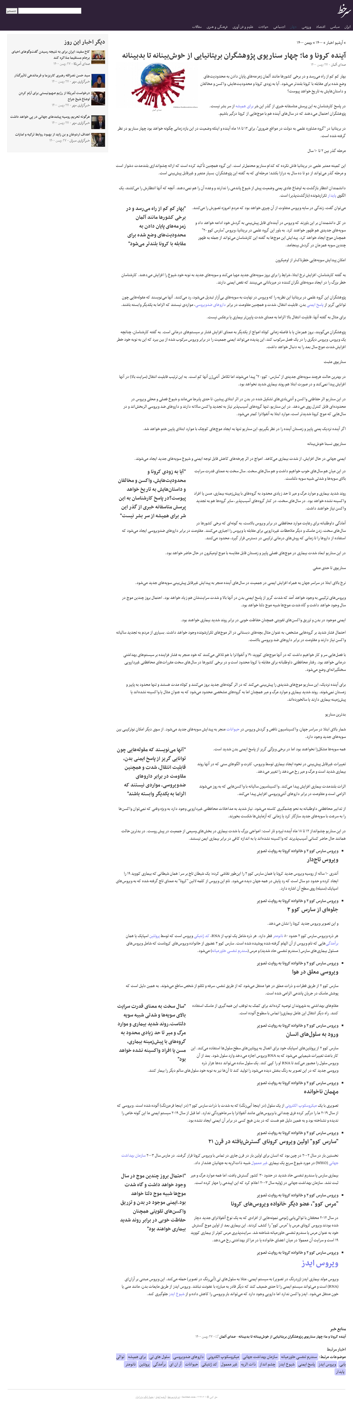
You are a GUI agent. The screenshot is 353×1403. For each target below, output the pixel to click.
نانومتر (278, 936)
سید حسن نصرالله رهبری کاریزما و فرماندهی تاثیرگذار (52, 76)
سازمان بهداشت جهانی (260, 1357)
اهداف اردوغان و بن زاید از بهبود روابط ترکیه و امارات (52, 135)
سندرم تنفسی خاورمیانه (230, 950)
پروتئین (154, 936)
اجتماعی (279, 27)
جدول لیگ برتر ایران (144, 1397)
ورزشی (306, 27)
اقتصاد (320, 27)
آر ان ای (175, 1364)
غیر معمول (259, 1163)
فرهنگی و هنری (217, 27)
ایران (347, 27)
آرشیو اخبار (334, 42)
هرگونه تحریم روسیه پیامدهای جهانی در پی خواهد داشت (50, 117)
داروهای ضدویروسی (210, 304)
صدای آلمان (226, 1337)
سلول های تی (159, 1357)
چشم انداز (267, 1364)
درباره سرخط (174, 1397)
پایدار (332, 195)
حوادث (263, 27)
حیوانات (232, 729)
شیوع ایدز (176, 1294)
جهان (293, 27)
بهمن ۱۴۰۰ (304, 42)
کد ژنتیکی (202, 936)
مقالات (197, 27)
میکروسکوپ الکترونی (301, 1105)
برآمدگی (332, 943)
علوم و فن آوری (242, 27)
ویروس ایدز (319, 1263)
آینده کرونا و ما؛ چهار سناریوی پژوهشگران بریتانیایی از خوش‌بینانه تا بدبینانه (292, 1337)
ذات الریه (248, 1364)
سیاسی (334, 27)
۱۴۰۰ (319, 42)
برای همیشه (244, 106)
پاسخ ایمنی (315, 304)
